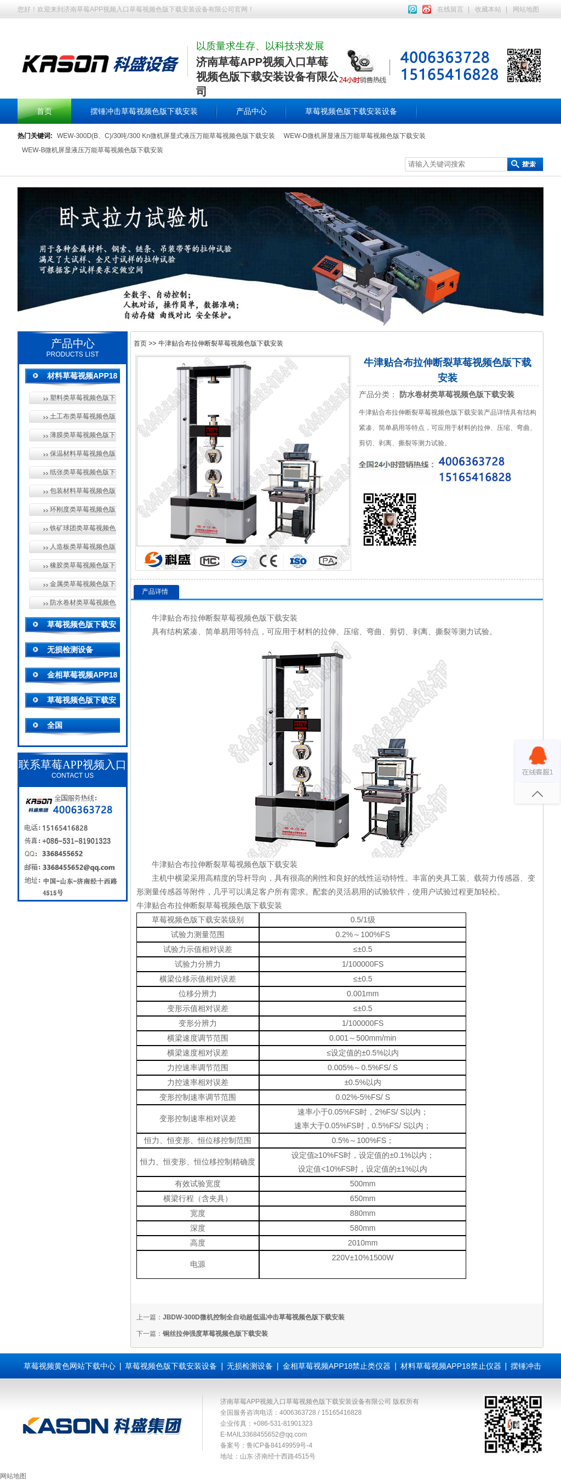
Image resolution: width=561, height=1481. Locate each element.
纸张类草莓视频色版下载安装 (83, 472)
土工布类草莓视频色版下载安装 (83, 416)
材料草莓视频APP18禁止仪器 (450, 1366)
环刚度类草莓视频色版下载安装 (83, 509)
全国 (54, 725)
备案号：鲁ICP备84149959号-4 (266, 1445)
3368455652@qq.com (274, 1434)
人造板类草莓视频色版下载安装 (83, 546)
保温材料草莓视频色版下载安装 (83, 453)
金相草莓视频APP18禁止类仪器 (337, 1366)
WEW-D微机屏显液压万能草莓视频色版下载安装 (355, 136)
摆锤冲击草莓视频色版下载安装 (144, 111)
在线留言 (450, 9)
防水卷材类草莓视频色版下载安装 (83, 602)
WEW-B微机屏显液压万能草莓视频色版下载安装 (92, 150)
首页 (44, 111)
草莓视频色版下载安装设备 (351, 111)
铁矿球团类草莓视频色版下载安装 (83, 528)
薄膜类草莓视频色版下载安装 (83, 435)
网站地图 (526, 9)
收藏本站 (488, 9)
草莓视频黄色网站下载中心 (70, 1366)
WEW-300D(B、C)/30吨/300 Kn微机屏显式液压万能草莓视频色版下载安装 (166, 136)
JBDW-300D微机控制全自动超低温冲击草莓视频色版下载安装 (254, 1317)
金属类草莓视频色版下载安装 (83, 584)
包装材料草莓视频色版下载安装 (83, 491)
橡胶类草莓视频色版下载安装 (83, 565)
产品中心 (251, 111)
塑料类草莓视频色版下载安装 (83, 397)
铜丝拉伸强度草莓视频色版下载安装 (215, 1334)
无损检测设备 (70, 649)
